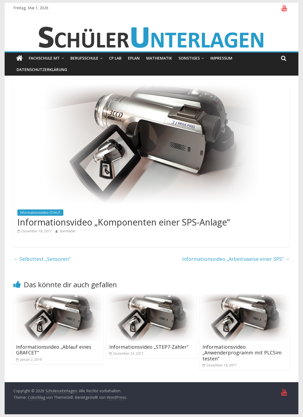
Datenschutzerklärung (42, 69)
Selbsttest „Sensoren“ (41, 259)
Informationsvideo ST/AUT (40, 212)
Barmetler (68, 231)
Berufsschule (84, 58)
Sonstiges (189, 58)
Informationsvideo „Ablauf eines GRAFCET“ (53, 350)
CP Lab (115, 58)
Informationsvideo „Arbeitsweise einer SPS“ (236, 259)
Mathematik (159, 58)
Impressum (221, 58)
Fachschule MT (44, 58)
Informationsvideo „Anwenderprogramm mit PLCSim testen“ (242, 353)
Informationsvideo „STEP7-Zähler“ (148, 347)
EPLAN (134, 58)
